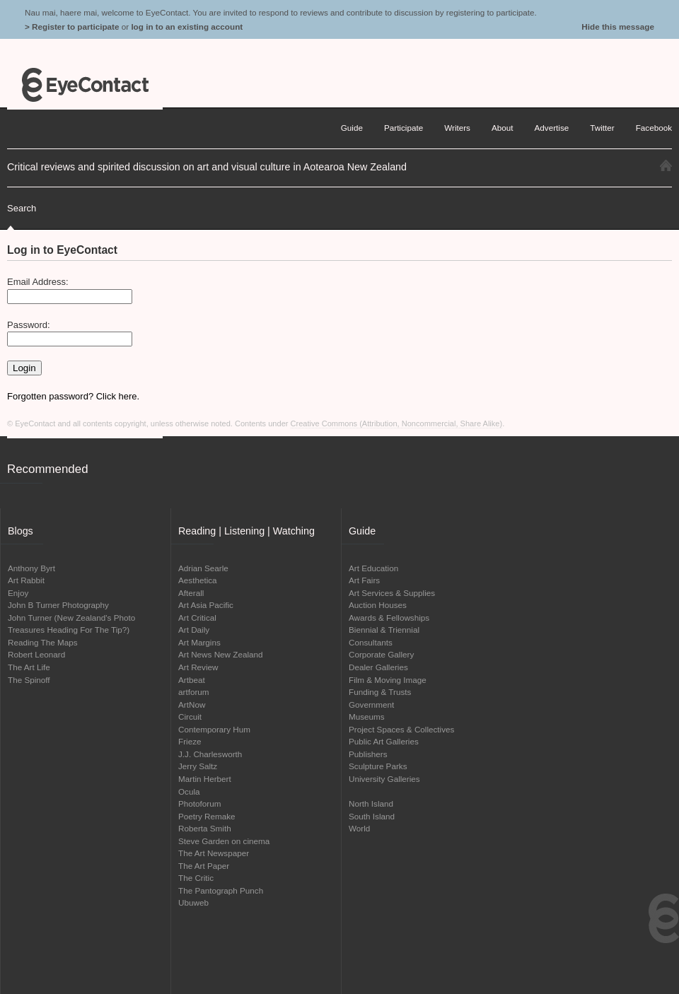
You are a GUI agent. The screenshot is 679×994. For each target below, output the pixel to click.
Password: (28, 325)
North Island (371, 803)
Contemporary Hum (214, 729)
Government (371, 704)
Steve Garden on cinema (223, 841)
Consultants (371, 642)
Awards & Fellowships (389, 617)
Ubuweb (193, 902)
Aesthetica (197, 580)
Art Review (198, 667)
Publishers (368, 754)
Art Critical (197, 617)
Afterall (191, 592)
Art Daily (193, 629)
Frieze (189, 741)
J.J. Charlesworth (210, 754)
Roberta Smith (204, 828)
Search (21, 208)
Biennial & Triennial (384, 629)
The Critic (196, 877)
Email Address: (38, 281)
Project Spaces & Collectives (401, 729)
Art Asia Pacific (205, 604)
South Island (372, 816)
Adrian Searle (203, 568)
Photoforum (199, 803)
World (359, 828)
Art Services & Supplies (392, 592)
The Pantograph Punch (220, 890)
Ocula (189, 791)
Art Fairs (364, 580)
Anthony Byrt (31, 568)
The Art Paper (203, 865)
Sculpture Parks (378, 766)
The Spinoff (29, 679)
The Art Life (29, 667)
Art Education (373, 568)
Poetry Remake (207, 816)
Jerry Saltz (197, 766)
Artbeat (191, 679)
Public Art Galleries (384, 741)
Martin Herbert (204, 778)
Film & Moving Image (387, 679)
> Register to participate (72, 26)
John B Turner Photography (58, 604)
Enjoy (18, 592)
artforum (193, 691)
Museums (367, 716)
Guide (352, 127)
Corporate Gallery (381, 654)
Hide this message (617, 26)
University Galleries (384, 778)
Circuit (190, 716)
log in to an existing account (187, 26)
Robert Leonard (36, 654)
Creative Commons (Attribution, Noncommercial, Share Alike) (397, 423)
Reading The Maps (43, 642)
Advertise (552, 127)
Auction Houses (378, 604)
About (502, 127)
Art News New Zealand (220, 654)
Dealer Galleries (378, 667)
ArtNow (191, 704)
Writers (457, 127)
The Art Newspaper (213, 853)
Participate (403, 127)
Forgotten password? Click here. (73, 396)
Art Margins (199, 642)
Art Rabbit (26, 580)
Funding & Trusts (380, 691)
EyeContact (85, 85)
